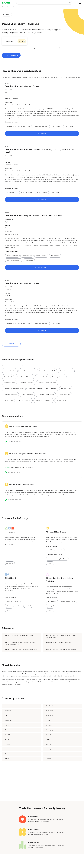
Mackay (48, 720)
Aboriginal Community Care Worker (57, 559)
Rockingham (49, 749)
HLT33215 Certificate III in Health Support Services (61, 649)
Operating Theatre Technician (47, 383)
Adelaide (48, 744)
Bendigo (7, 744)
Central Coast (9, 730)
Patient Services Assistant (41, 126)
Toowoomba (50, 715)
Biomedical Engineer (66, 371)
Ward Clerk (28, 606)
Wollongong (49, 730)
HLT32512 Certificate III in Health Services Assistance (20, 649)
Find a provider (42, 133)
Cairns (7, 715)
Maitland (7, 734)
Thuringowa (49, 711)
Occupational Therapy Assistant (13, 388)
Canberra (48, 758)
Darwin (7, 758)
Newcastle (49, 725)
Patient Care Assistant (26, 192)
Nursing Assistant (11, 192)
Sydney (7, 725)
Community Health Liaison (46, 394)
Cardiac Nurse (8, 400)
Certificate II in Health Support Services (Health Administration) (33, 215)
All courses (10, 563)
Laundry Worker (69, 126)
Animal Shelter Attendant (24, 377)
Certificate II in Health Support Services (22, 86)
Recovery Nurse (61, 400)
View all (11, 344)
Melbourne (49, 734)
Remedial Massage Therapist (68, 601)
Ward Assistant (56, 126)
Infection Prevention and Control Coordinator (42, 388)
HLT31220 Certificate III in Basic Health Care (59, 642)
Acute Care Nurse (27, 394)
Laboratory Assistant (10, 394)
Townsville (8, 711)
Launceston (49, 754)
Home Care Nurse (64, 394)
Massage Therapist (52, 606)
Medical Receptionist (12, 255)
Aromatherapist (52, 601)
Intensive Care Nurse (24, 400)
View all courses (11, 55)
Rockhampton (9, 720)
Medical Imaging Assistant (13, 606)
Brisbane (7, 706)
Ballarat (48, 739)
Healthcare (10, 532)
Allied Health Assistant (27, 371)
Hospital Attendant (12, 126)
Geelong (7, 739)
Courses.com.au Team (14, 441)
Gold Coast (49, 706)
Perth (6, 749)
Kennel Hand (8, 377)
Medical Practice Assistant (43, 400)
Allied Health (10, 578)
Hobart (7, 754)
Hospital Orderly (25, 126)
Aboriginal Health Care (56, 532)
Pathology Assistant (58, 377)
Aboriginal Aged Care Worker (55, 550)
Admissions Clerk (27, 255)
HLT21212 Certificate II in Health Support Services (20, 635)
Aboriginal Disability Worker (55, 554)
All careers (7, 14)
